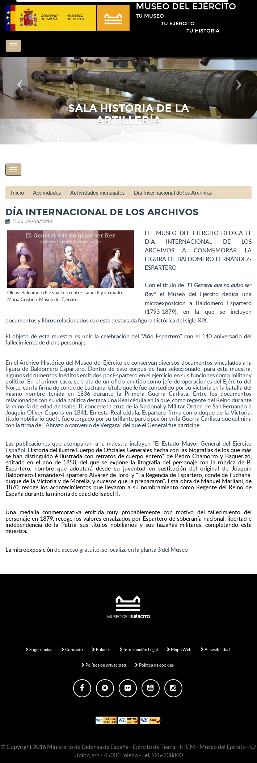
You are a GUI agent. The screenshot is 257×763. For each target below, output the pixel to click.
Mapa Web (179, 649)
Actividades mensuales (97, 193)
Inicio (17, 193)
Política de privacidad (103, 665)
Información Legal (138, 649)
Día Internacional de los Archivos (173, 193)
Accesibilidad (215, 649)
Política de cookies (154, 665)
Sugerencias (38, 649)
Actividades (47, 193)
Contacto (72, 649)
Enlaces (101, 649)
